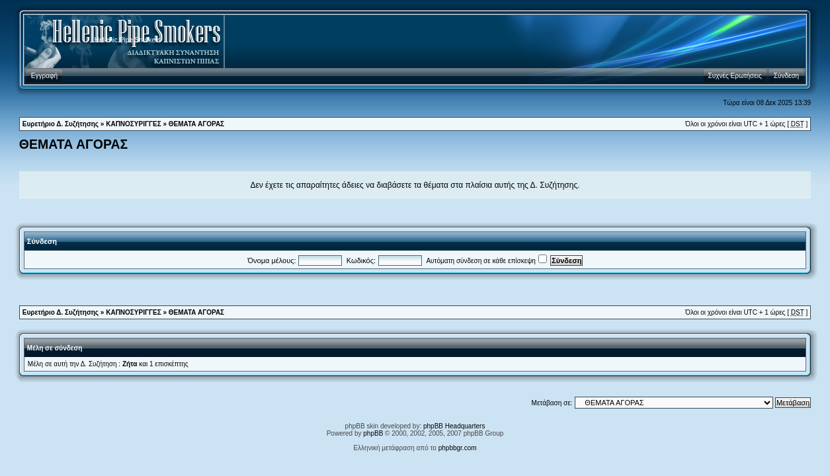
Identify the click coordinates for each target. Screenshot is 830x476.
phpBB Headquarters (454, 426)
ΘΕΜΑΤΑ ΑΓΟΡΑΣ (196, 124)
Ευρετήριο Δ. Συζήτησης (60, 124)
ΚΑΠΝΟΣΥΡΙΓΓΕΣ (133, 124)
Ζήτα (130, 364)
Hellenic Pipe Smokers (128, 40)
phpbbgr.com (457, 448)
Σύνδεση (42, 241)
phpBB (373, 433)
